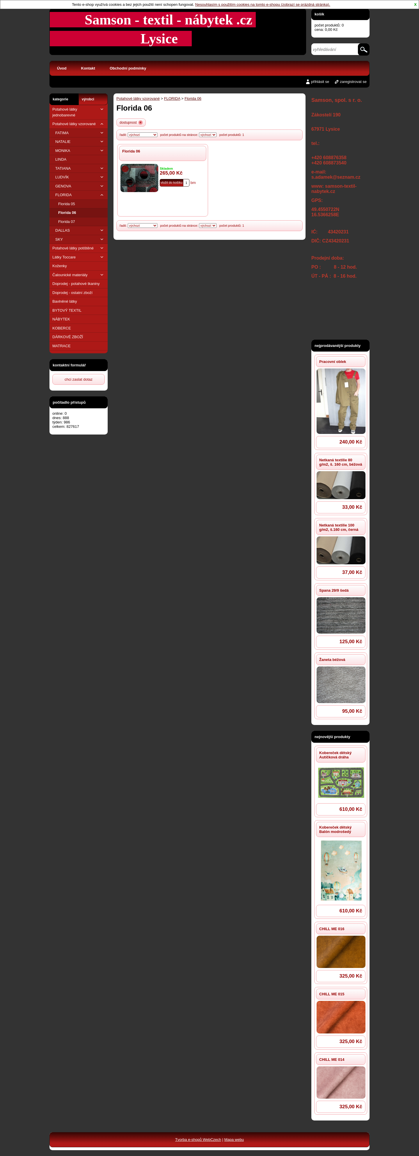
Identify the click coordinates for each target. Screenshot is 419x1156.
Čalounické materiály (78, 275)
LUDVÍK (80, 177)
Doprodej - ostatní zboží (72, 292)
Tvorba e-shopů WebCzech (198, 1139)
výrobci (88, 99)
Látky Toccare (78, 257)
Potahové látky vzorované (78, 124)
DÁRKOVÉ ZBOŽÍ (67, 337)
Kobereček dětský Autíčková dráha (335, 755)
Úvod (62, 68)
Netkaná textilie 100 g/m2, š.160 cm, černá (338, 527)
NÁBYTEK (61, 319)
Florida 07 (66, 221)
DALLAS (80, 230)
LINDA (60, 159)
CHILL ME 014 (331, 1059)
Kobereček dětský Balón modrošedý (335, 829)
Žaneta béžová (332, 659)
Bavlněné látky (64, 301)
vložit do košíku (171, 182)
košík (319, 14)
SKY (80, 239)
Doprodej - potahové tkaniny (76, 283)
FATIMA (80, 133)
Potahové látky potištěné (78, 248)
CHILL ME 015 (331, 994)
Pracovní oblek (332, 361)
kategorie (60, 99)
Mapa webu (234, 1139)
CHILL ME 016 (331, 929)
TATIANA (80, 168)
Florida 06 (67, 212)
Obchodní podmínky (128, 68)
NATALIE (80, 141)
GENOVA (80, 186)
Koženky (59, 266)
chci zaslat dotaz (79, 379)
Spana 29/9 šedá (334, 590)
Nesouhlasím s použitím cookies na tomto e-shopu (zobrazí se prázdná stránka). (262, 4)
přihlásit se (320, 81)
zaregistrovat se (353, 81)
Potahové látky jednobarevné (78, 112)
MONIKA (80, 150)
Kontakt (88, 68)
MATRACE (61, 346)
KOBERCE (61, 328)
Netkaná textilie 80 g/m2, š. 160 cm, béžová (340, 462)
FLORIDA (80, 195)
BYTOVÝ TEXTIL (66, 310)
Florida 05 (66, 204)
